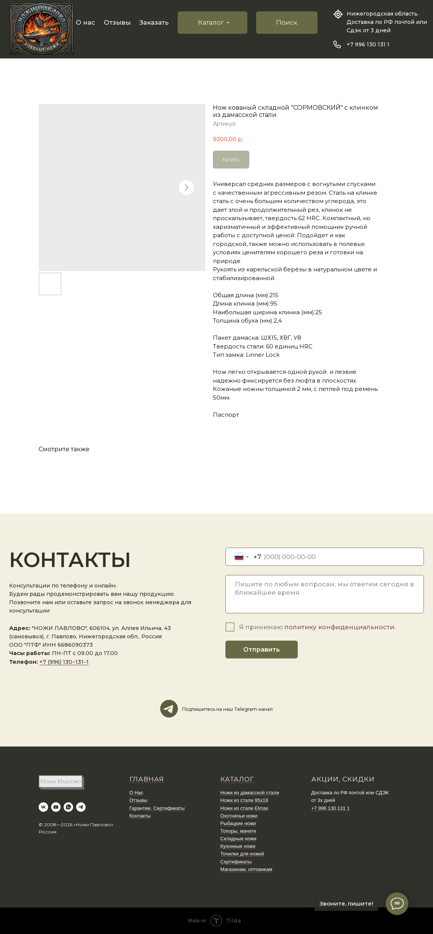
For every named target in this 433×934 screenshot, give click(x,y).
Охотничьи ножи (239, 816)
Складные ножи (238, 838)
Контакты (140, 816)
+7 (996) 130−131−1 (64, 661)
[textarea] (324, 594)
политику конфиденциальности (339, 627)
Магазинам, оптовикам (246, 869)
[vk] (43, 807)
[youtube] (56, 807)
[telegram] (81, 807)
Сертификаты (236, 862)
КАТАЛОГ (237, 779)
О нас (85, 22)
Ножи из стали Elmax (244, 808)
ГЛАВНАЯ (147, 779)
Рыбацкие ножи (238, 823)
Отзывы (117, 22)
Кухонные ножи (237, 846)
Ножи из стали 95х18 (244, 800)
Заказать (154, 22)
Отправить (261, 649)
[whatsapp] (68, 807)
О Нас (137, 792)
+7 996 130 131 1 (368, 44)
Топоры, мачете (238, 831)
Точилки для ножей (242, 854)
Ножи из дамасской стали (249, 792)
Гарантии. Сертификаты (157, 808)
